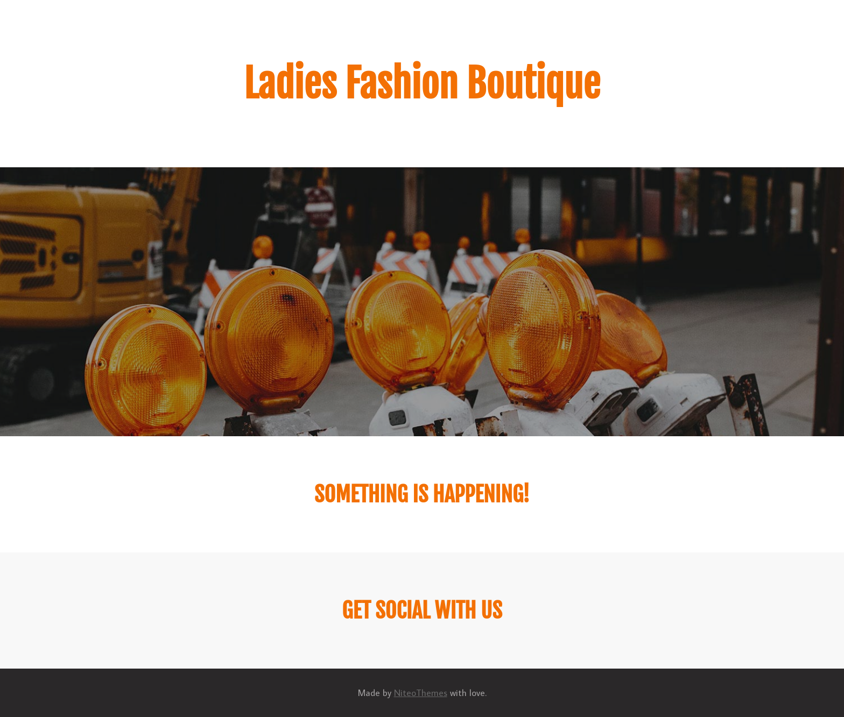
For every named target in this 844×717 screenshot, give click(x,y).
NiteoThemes (420, 693)
